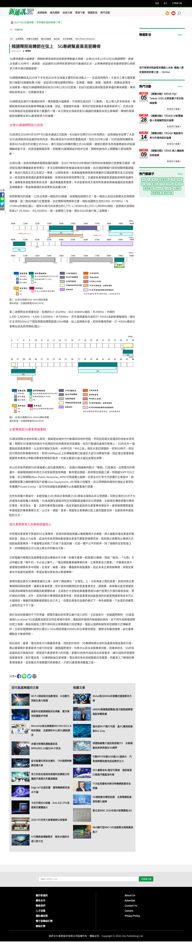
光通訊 (177, 188)
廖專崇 (28, 51)
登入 (166, 3)
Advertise (128, 900)
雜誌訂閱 (39, 926)
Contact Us (129, 905)
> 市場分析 (18, 29)
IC (143, 183)
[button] (180, 11)
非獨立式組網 (32, 38)
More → (181, 34)
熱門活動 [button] (105, 12)
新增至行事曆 (174, 108)
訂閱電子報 (177, 3)
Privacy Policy (131, 916)
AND (179, 179)
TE (173, 179)
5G (11, 38)
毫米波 (57, 38)
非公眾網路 (67, 38)
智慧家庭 (156, 192)
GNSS (169, 183)
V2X (162, 183)
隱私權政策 (40, 916)
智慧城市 (164, 179)
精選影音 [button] (92, 12)
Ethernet (158, 188)
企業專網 (19, 38)
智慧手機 (168, 192)
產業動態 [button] (42, 12)
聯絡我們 (39, 905)
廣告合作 (39, 900)
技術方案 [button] (67, 12)
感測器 (147, 188)
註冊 (157, 3)
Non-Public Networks (85, 38)
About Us (128, 895)
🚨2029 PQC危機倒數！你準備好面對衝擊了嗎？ (36, 22)
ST (148, 183)
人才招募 (39, 910)
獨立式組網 (46, 38)
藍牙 (155, 183)
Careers (127, 910)
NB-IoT (179, 183)
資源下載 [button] (80, 12)
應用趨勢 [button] (55, 12)
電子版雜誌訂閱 (42, 921)
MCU (155, 179)
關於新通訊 (40, 895)
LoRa (167, 188)
